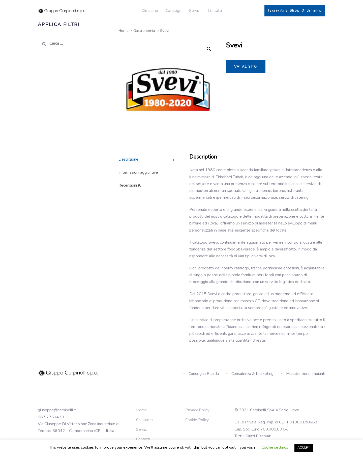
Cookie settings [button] (275, 447)
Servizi (141, 429)
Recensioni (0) (130, 185)
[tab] (146, 159)
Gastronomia (144, 30)
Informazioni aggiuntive (138, 172)
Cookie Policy (197, 420)
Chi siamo (144, 420)
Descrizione (128, 159)
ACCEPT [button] (303, 447)
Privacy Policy (197, 410)
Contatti (143, 439)
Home (123, 30)
